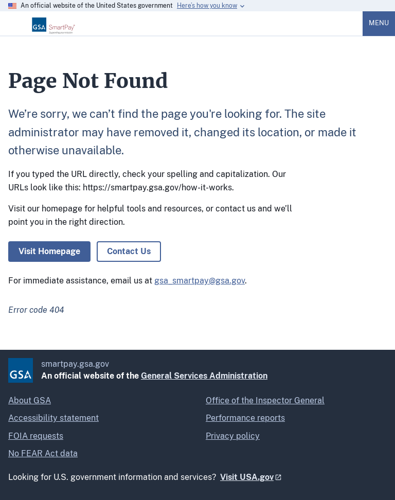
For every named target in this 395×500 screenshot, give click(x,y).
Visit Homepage (49, 251)
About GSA (29, 400)
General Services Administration (204, 376)
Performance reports (245, 418)
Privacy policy (233, 436)
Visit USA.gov (247, 477)
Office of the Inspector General (265, 400)
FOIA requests (35, 436)
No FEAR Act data (43, 453)
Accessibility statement (53, 418)
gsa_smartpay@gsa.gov (199, 280)
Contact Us (129, 251)
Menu (379, 23)
